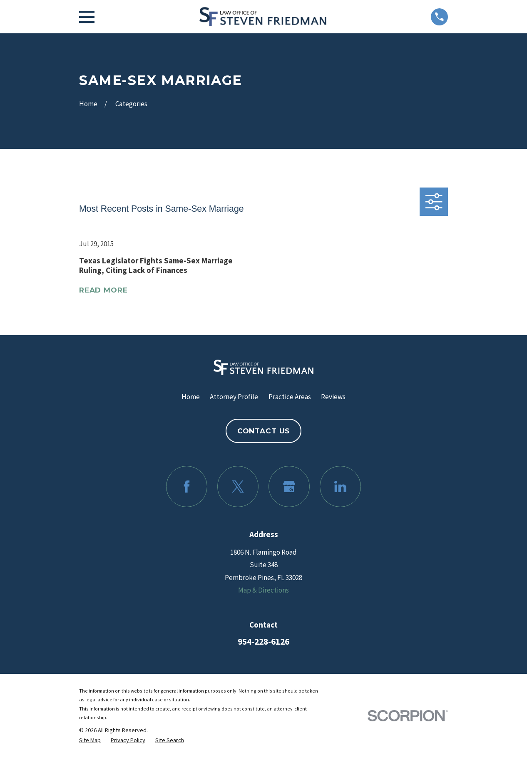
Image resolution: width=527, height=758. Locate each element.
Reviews (333, 396)
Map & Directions (263, 590)
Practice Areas (289, 396)
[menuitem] (90, 740)
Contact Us (263, 431)
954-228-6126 (263, 641)
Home (190, 396)
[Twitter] (238, 486)
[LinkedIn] (340, 486)
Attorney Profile (234, 396)
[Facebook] (186, 486)
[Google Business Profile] (289, 486)
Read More (103, 290)
